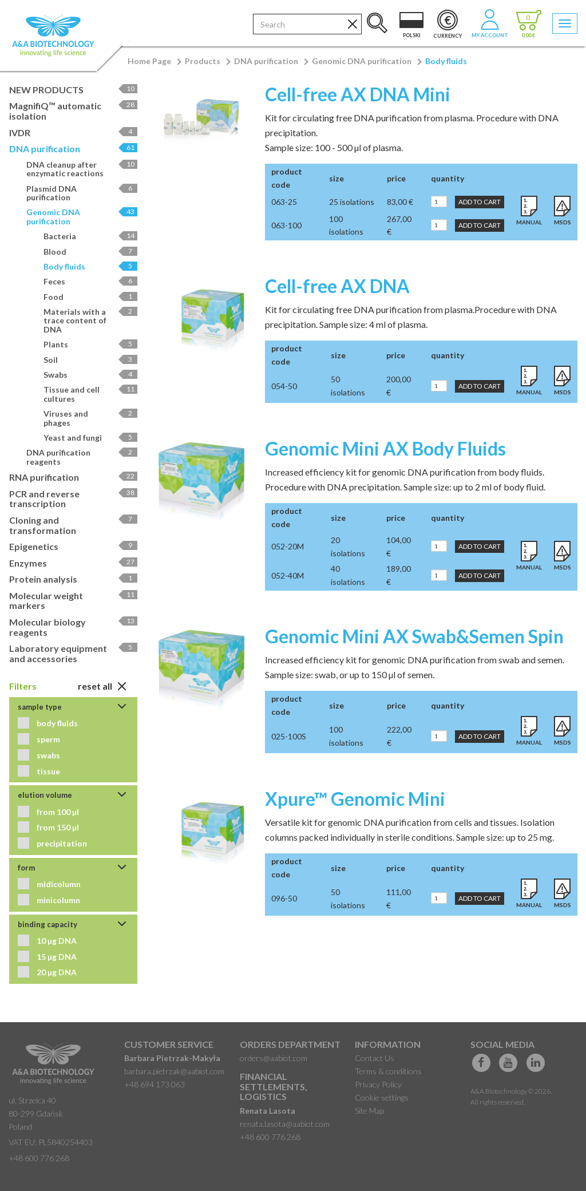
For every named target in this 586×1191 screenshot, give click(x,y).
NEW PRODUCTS (73, 89)
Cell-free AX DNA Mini (357, 94)
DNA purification (266, 61)
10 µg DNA (56, 940)
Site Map (369, 1110)
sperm (47, 739)
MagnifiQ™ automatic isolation (73, 110)
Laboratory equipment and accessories (73, 653)
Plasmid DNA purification (81, 193)
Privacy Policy (378, 1084)
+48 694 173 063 (154, 1084)
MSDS (562, 222)
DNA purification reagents (81, 457)
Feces (90, 281)
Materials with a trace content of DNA (90, 320)
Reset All (102, 685)
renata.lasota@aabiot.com (285, 1124)
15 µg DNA (56, 956)
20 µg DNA (56, 972)
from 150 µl (57, 827)
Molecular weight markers (73, 600)
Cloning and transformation (73, 525)
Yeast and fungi (90, 437)
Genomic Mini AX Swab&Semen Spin (414, 636)
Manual (529, 222)
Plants (90, 344)
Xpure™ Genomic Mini (355, 799)
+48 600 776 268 (39, 1158)
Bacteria (90, 236)
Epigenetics (73, 546)
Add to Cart (479, 201)
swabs (47, 755)
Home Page (149, 61)
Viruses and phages (90, 418)
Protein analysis (73, 578)
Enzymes (73, 562)
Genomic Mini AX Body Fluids (385, 448)
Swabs (90, 374)
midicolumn (58, 884)
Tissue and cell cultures (90, 394)
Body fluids (446, 61)
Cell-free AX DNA (337, 286)
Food (90, 297)
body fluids (56, 723)
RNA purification (73, 477)
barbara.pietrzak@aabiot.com (174, 1071)
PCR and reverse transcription (73, 498)
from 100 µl (57, 812)
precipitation (61, 843)
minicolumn (57, 900)
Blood (90, 251)
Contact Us (374, 1058)
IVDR (73, 132)
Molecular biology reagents (73, 627)
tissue (47, 771)
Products (202, 61)
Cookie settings (382, 1097)
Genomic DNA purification (361, 61)
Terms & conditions (388, 1071)
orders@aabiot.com (273, 1058)
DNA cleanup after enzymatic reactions (81, 169)
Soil (90, 360)
